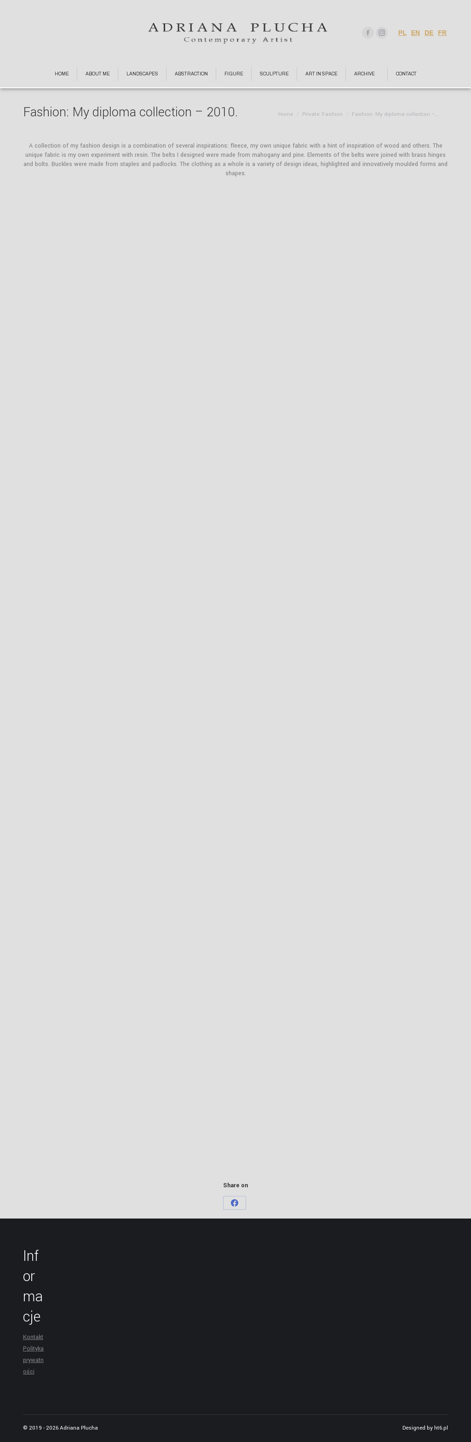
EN (415, 32)
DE (429, 32)
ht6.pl (441, 1428)
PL (402, 32)
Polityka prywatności (33, 1360)
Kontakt (33, 1337)
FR (442, 32)
